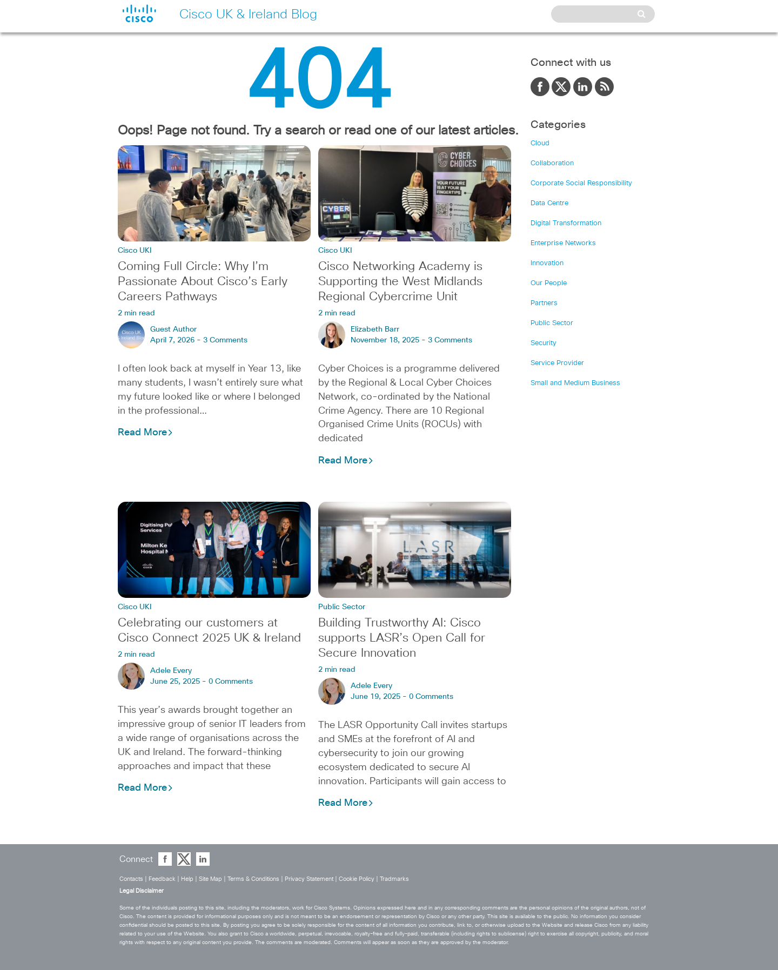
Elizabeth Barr (375, 329)
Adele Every (171, 671)
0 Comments (231, 681)
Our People (549, 283)
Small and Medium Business (575, 383)
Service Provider (557, 363)
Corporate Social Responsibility (581, 183)
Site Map (210, 879)
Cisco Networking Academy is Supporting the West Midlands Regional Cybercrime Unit (400, 282)
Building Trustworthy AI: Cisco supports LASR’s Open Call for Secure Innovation (401, 638)
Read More (145, 432)
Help (187, 879)
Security (543, 343)
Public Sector (341, 607)
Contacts (131, 879)
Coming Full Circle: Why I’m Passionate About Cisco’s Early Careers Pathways (202, 282)
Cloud (540, 143)
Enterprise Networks (563, 243)
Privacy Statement (309, 879)
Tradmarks (394, 879)
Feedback (162, 879)
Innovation (547, 263)
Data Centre (549, 203)
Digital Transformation (566, 223)
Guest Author (173, 329)
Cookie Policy (356, 879)
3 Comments (225, 340)
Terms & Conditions (253, 879)
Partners (544, 303)
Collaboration (552, 163)
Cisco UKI (135, 250)
